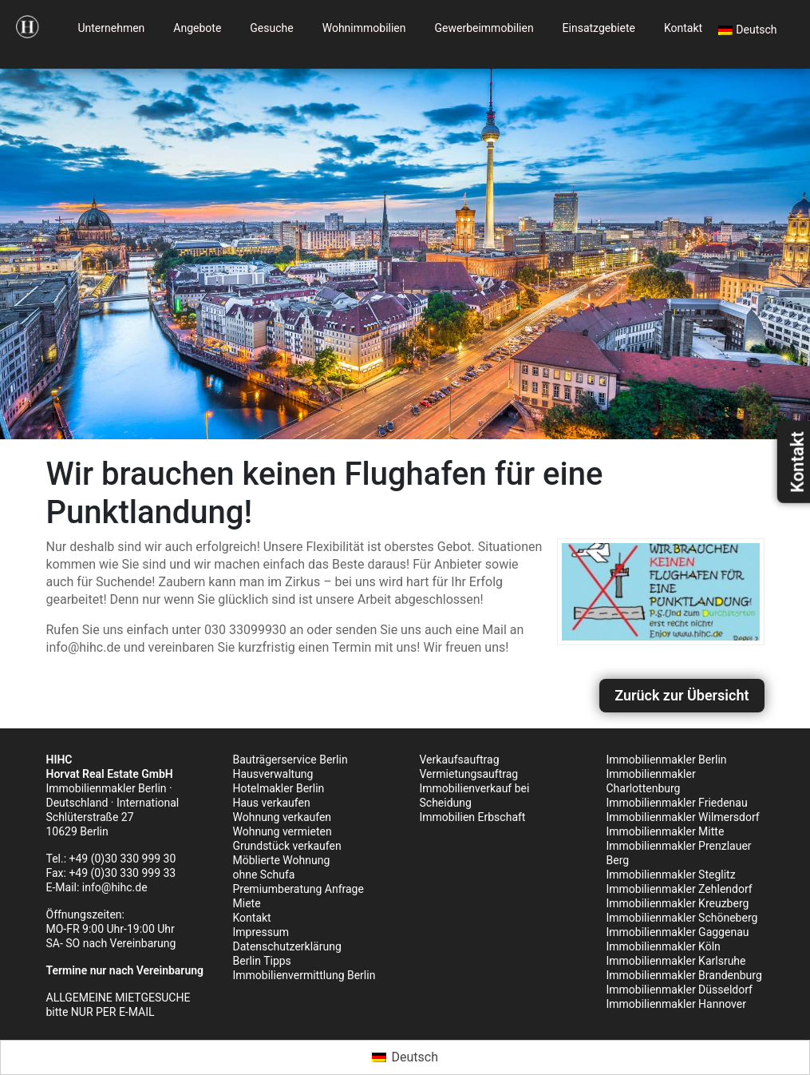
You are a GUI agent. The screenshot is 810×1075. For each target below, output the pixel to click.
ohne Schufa (264, 874)
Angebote (197, 28)
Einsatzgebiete (599, 28)
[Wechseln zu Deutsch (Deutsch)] (405, 1057)
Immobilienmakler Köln (664, 946)
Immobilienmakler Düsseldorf (680, 989)
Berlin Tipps (262, 960)
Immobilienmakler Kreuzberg (678, 903)
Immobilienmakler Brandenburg (684, 975)
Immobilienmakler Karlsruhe (676, 960)
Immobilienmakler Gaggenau (678, 932)
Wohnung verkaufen (282, 817)
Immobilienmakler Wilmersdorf (683, 817)
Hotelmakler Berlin (279, 788)
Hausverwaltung (273, 774)
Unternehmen (110, 28)
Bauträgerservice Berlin (290, 759)
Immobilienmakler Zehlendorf (680, 889)
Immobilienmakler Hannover (676, 1004)
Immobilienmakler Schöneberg (682, 917)
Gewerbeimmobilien (484, 28)
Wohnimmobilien (364, 28)
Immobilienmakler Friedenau (677, 802)
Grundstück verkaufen (287, 845)
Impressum (261, 932)
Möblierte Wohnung (281, 860)
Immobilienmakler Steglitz (671, 874)
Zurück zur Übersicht (681, 695)
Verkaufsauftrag (460, 759)
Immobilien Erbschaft (473, 817)
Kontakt (683, 28)
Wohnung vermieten (282, 831)
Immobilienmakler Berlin (667, 759)
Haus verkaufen (271, 802)
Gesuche (271, 28)
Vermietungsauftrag (469, 774)
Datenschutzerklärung (287, 946)
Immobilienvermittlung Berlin (304, 975)
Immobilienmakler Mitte (666, 831)
